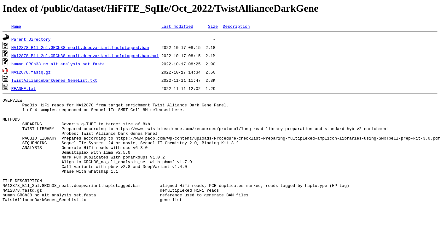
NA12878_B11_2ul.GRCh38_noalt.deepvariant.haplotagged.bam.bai (85, 55)
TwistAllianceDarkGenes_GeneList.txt (54, 80)
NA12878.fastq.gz (31, 72)
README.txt (23, 88)
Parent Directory (31, 39)
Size (213, 26)
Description (236, 26)
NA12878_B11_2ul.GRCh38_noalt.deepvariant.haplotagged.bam (80, 47)
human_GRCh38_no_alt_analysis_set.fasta (58, 64)
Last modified (177, 26)
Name (16, 26)
